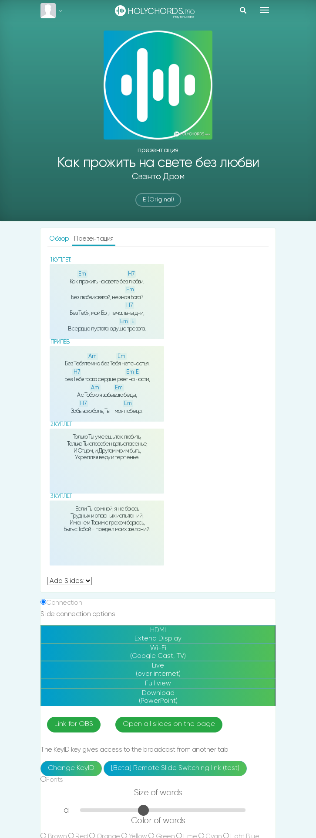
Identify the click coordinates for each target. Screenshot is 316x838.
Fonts (54, 780)
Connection (64, 603)
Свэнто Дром (158, 176)
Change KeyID (71, 768)
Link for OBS (73, 724)
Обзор (60, 238)
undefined (69, 581)
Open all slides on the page (169, 724)
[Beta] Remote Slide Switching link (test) (175, 768)
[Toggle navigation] (264, 10)
